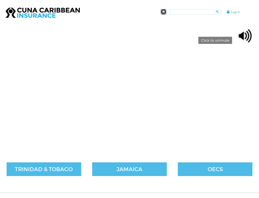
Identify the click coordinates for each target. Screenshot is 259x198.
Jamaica (129, 169)
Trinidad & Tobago (44, 169)
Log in (235, 12)
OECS (215, 169)
